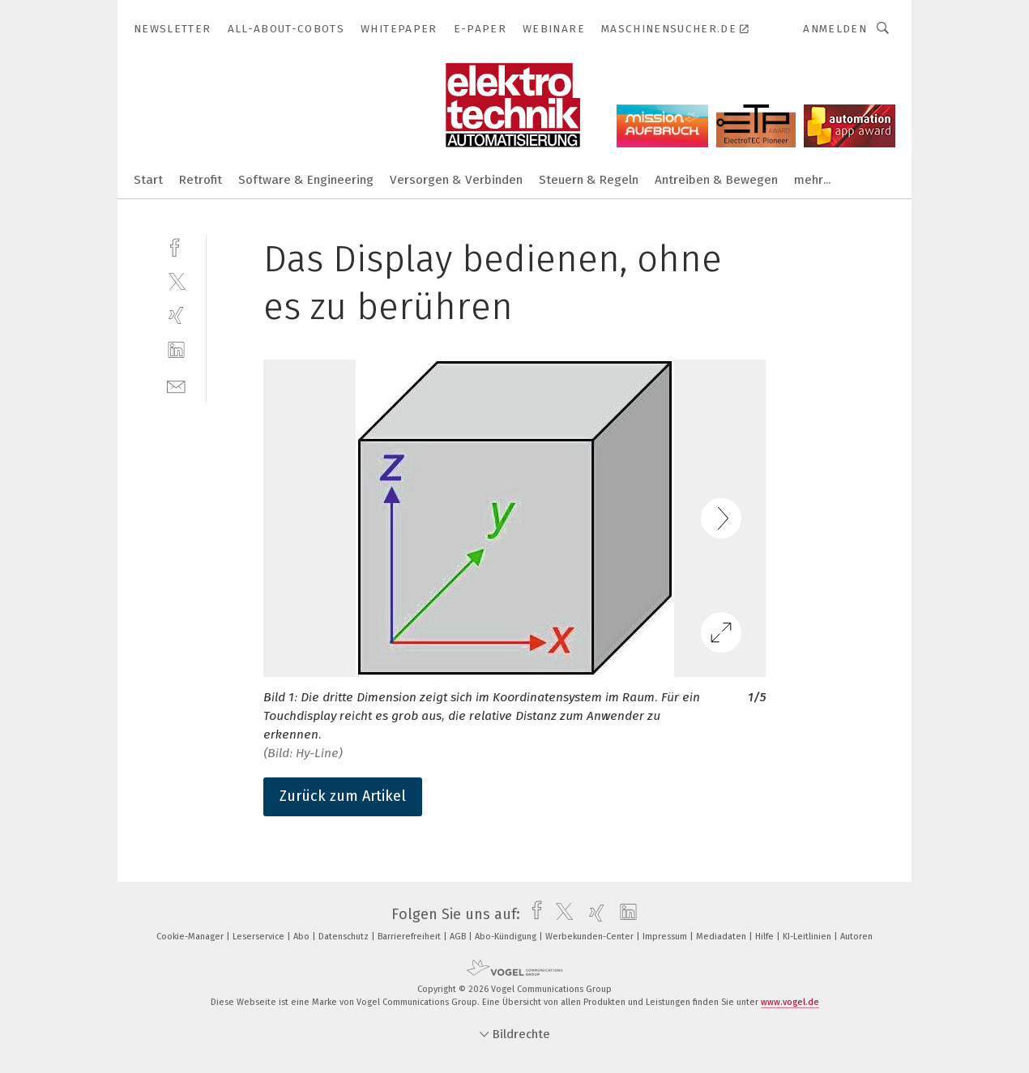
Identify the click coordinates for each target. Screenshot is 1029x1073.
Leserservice (260, 936)
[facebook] (176, 246)
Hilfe (765, 936)
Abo (302, 936)
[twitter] (176, 280)
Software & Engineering (306, 179)
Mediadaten (722, 936)
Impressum (666, 936)
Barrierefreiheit (410, 936)
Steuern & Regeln (588, 179)
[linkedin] (176, 350)
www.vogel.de (790, 1002)
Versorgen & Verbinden (456, 179)
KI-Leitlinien (808, 936)
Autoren (856, 936)
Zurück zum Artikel (343, 796)
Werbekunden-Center (590, 936)
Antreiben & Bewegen (716, 179)
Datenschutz (344, 936)
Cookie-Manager (191, 936)
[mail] (176, 385)
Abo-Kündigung (507, 936)
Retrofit (200, 179)
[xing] (176, 315)
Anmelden (835, 29)
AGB (459, 936)
